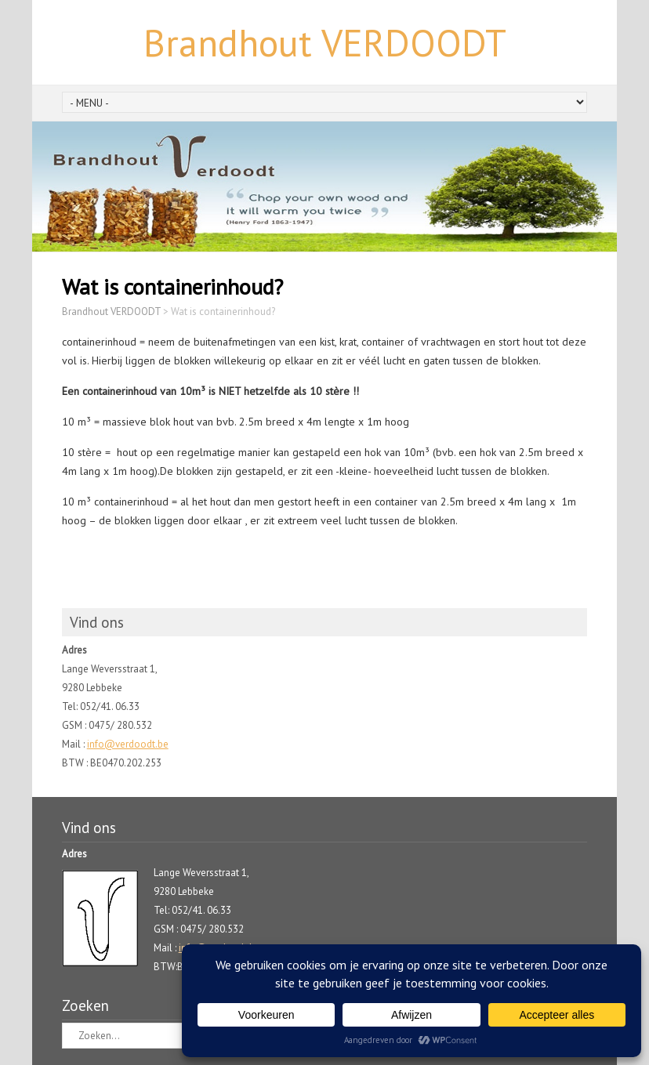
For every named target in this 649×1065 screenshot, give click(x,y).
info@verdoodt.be (128, 744)
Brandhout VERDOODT (324, 42)
